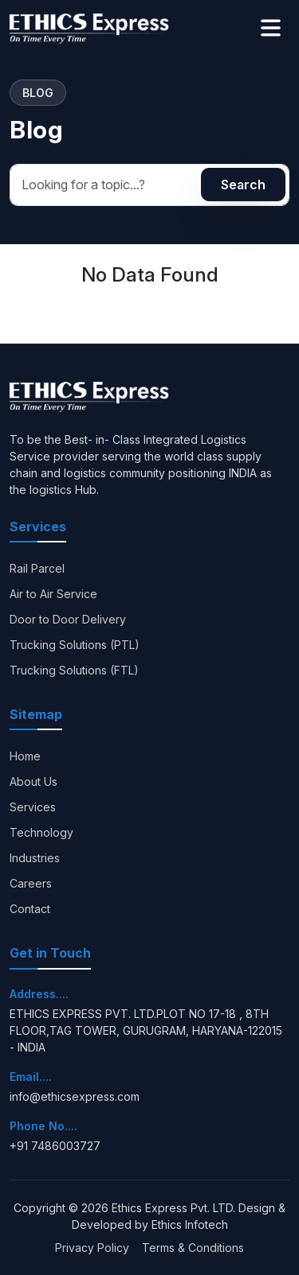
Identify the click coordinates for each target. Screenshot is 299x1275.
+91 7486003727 (55, 1146)
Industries (35, 858)
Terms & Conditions (193, 1247)
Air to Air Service (53, 594)
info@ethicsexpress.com (75, 1096)
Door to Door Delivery (68, 619)
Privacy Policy (92, 1247)
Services (33, 807)
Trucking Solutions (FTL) (74, 670)
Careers (31, 883)
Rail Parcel (37, 568)
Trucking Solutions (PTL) (75, 644)
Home (25, 756)
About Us (33, 781)
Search (243, 184)
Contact (30, 908)
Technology (41, 832)
